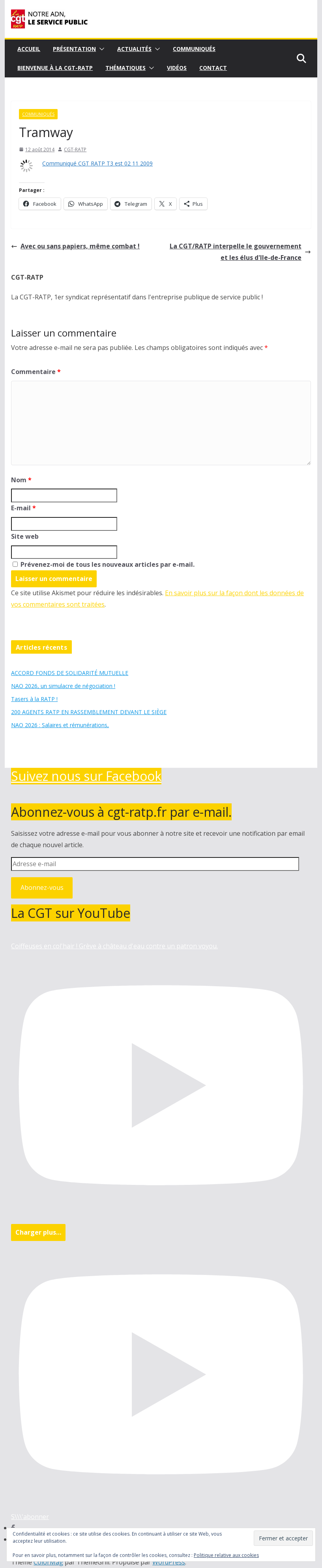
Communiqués (194, 49)
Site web (25, 536)
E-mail (23, 508)
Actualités (134, 49)
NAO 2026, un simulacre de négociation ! (63, 686)
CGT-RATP (75, 149)
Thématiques (125, 67)
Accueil (28, 49)
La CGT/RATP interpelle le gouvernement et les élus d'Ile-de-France (240, 252)
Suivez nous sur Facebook (86, 775)
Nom (21, 480)
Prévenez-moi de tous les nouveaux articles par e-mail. (108, 564)
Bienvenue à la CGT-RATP (55, 67)
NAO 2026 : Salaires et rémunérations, (60, 725)
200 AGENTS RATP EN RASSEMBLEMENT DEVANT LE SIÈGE (89, 712)
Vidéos (177, 67)
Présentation (74, 49)
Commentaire (36, 371)
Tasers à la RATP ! (34, 699)
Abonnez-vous (42, 887)
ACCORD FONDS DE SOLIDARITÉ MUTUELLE (69, 673)
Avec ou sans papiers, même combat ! (75, 246)
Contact (213, 67)
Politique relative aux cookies (226, 1555)
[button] (100, 49)
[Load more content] (38, 1232)
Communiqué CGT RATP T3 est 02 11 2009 (97, 163)
